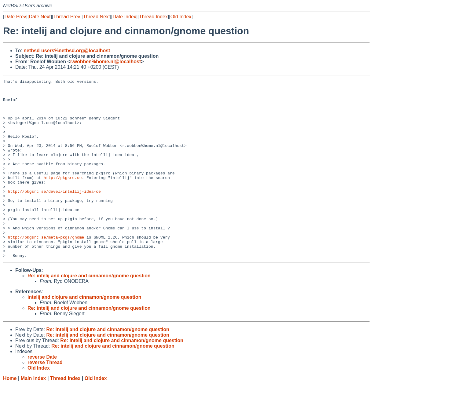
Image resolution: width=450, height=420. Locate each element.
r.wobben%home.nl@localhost (105, 61)
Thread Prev (66, 16)
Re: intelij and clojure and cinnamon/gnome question (89, 311)
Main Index (33, 414)
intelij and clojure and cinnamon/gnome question (84, 332)
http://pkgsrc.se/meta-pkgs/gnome (46, 269)
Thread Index (153, 16)
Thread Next (96, 16)
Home (9, 414)
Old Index (180, 16)
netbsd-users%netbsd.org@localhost (67, 50)
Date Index (124, 16)
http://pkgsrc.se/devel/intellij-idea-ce (54, 214)
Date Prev (15, 16)
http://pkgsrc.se (63, 197)
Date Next (39, 16)
